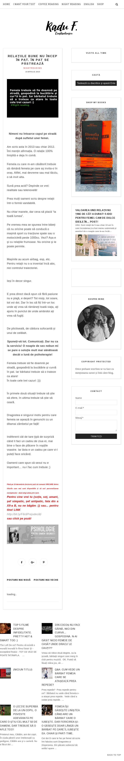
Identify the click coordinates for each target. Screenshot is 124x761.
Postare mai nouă (19, 580)
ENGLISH (89, 4)
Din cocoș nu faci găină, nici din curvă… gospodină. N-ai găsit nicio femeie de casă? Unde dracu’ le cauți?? (61, 637)
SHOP (100, 4)
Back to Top (114, 755)
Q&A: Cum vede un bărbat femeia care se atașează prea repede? (61, 678)
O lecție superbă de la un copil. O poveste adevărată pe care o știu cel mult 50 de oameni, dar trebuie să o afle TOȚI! (19, 718)
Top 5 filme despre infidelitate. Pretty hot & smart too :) (16, 633)
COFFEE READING (48, 4)
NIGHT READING (71, 4)
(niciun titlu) (22, 670)
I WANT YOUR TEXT (24, 4)
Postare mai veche (46, 580)
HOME (6, 4)
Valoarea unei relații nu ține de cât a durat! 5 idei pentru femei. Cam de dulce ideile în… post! (95, 216)
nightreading (32, 68)
